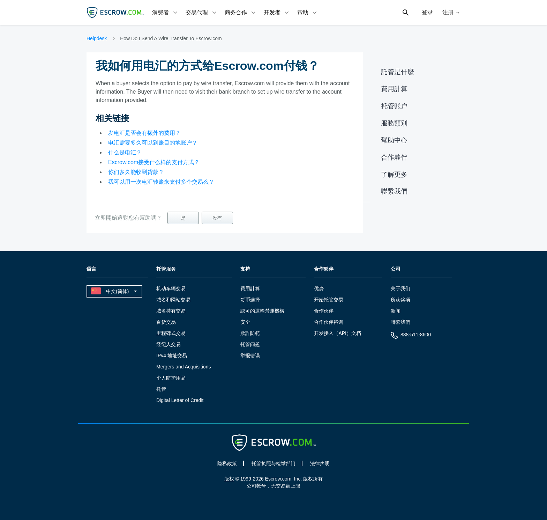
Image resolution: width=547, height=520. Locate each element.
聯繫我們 (394, 191)
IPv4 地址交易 (171, 355)
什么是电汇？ (125, 152)
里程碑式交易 (171, 333)
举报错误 (250, 355)
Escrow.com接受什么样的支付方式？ (154, 162)
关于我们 (400, 288)
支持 (245, 269)
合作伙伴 (324, 311)
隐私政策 (227, 463)
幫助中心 (394, 140)
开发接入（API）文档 (337, 333)
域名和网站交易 (173, 299)
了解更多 (394, 174)
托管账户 (394, 106)
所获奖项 (400, 299)
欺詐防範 (250, 333)
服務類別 (394, 123)
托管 (161, 389)
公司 (395, 269)
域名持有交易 (171, 311)
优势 (319, 288)
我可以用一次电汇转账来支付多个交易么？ (161, 182)
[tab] (165, 12)
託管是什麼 (397, 71)
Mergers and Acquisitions (183, 366)
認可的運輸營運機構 (262, 311)
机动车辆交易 (171, 288)
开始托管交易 (328, 299)
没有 (217, 218)
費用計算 (394, 89)
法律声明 (320, 463)
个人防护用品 (171, 378)
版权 (229, 479)
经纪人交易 (168, 344)
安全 (245, 322)
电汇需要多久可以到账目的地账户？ (152, 143)
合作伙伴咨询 (328, 322)
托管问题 (250, 344)
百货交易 (166, 322)
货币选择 (250, 299)
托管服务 (166, 269)
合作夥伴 (394, 157)
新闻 (395, 311)
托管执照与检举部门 (273, 463)
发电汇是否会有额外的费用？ (144, 133)
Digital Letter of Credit (179, 400)
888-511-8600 (411, 336)
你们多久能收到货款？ (136, 172)
